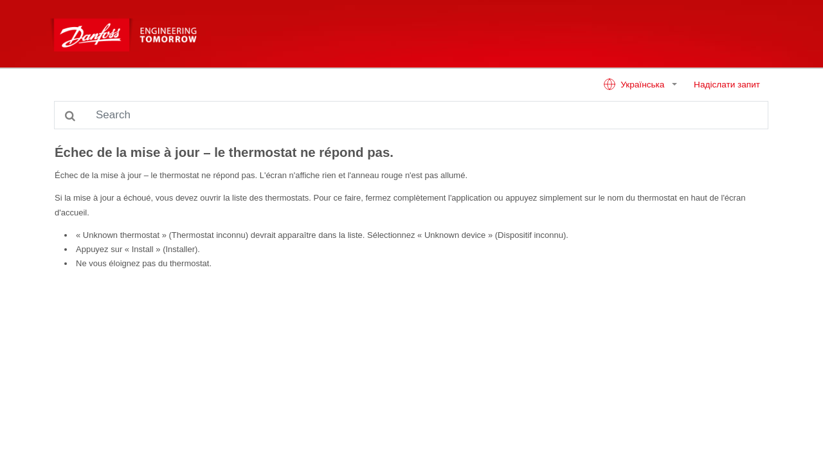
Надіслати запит (727, 84)
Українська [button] (635, 84)
